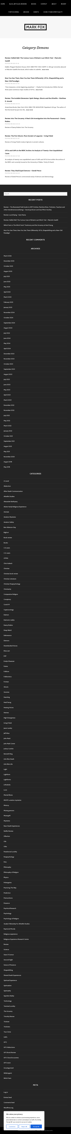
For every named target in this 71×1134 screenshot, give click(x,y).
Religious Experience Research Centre (16, 939)
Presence (7, 903)
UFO (5, 1042)
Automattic (50, 1130)
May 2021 (7, 451)
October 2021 (8, 436)
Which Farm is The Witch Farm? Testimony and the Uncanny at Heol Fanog (28, 225)
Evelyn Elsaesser (9, 661)
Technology (8, 1001)
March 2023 (7, 400)
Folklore (6, 671)
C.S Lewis (7, 548)
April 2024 (7, 348)
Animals (6, 512)
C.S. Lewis (7, 553)
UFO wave (7, 1063)
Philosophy (7, 867)
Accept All (36, 1126)
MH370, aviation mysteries (12, 800)
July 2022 (7, 415)
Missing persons (9, 810)
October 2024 (8, 318)
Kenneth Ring (8, 754)
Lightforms (7, 779)
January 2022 (8, 431)
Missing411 (7, 815)
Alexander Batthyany (10, 501)
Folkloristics (8, 677)
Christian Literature (10, 579)
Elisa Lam (7, 651)
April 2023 (7, 395)
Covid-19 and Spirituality (52, 12)
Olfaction (7, 836)
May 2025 (7, 287)
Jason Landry (8, 728)
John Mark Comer (9, 743)
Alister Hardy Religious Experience (15, 507)
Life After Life (8, 764)
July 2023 (7, 379)
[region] (24, 1120)
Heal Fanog (7, 702)
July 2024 (7, 333)
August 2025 (8, 271)
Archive (26, 12)
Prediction (7, 893)
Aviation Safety (9, 522)
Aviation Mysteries (10, 517)
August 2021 (8, 446)
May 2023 (7, 390)
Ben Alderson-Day (10, 527)
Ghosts (6, 687)
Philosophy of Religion (11, 872)
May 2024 (7, 343)
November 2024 (9, 312)
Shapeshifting (8, 970)
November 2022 (9, 410)
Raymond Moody (9, 929)
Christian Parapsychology (12, 584)
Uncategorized (8, 1068)
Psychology (7, 913)
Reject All (24, 1126)
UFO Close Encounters (11, 1058)
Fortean (6, 682)
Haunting (7, 697)
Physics (6, 877)
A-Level (6, 481)
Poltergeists (8, 882)
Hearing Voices (8, 707)
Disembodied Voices (10, 646)
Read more (45, 69)
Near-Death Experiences (12, 826)
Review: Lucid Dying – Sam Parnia (15, 215)
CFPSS (6, 558)
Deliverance (7, 635)
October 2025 (8, 266)
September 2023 (9, 369)
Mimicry (6, 805)
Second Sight (8, 960)
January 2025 (8, 307)
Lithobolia (7, 785)
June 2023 (7, 384)
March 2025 (7, 297)
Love (5, 790)
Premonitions (8, 898)
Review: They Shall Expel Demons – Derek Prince (23, 171)
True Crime (7, 1032)
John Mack (7, 738)
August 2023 (8, 374)
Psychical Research (10, 908)
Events (36, 12)
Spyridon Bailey (9, 996)
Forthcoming (14, 12)
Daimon (6, 615)
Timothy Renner (9, 1016)
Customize (12, 1126)
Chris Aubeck (8, 563)
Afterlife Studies (9, 496)
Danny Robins (8, 625)
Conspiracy (7, 599)
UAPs (5, 1037)
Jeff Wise (6, 733)
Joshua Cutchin (8, 749)
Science (6, 949)
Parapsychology (9, 857)
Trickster (6, 1021)
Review (6, 944)
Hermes (6, 713)
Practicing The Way (10, 888)
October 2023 (8, 364)
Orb (5, 841)
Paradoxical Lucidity (10, 852)
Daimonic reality (9, 620)
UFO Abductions (9, 1047)
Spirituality (7, 991)
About (54, 4)
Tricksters (7, 1027)
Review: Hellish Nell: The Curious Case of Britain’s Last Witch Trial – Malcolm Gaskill (31, 220)
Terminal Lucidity (9, 1006)
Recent (63, 4)
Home (3, 4)
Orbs (5, 846)
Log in (6, 1092)
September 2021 (9, 441)
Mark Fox (35, 27)
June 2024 (7, 338)
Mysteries (7, 821)
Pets (5, 862)
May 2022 (7, 421)
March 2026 (7, 256)
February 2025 (8, 302)
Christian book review (11, 574)
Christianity (7, 589)
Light (5, 769)
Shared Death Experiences (12, 975)
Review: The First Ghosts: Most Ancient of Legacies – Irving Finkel (29, 136)
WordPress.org (8, 1108)
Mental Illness (8, 795)
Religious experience (10, 934)
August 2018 (8, 462)
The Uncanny (8, 1011)
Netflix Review (8, 831)
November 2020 (9, 457)
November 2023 (9, 359)
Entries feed (8, 1097)
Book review (8, 537)
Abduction (7, 486)
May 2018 (7, 467)
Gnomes (6, 692)
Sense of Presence (10, 965)
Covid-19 (7, 604)
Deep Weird (7, 630)
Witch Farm (7, 1078)
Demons (6, 640)
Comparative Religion (11, 594)
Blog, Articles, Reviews (18, 4)
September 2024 (9, 323)
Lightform (7, 774)
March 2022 (7, 426)
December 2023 (9, 354)
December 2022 (9, 405)
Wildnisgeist (8, 1073)
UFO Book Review (10, 1052)
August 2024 (8, 328)
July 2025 (7, 276)
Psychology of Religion (11, 918)
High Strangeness (9, 718)
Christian (6, 568)
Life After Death (9, 759)
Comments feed (9, 1102)
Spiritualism (7, 985)
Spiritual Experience (10, 980)
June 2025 (7, 281)
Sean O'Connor (9, 955)
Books (33, 4)
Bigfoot (6, 532)
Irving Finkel (8, 723)
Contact (44, 4)
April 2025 (7, 292)
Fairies (6, 666)
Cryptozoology (9, 610)
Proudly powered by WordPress (26, 1130)
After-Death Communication (13, 491)
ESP (5, 656)
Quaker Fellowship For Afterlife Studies (17, 924)
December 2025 (9, 261)
